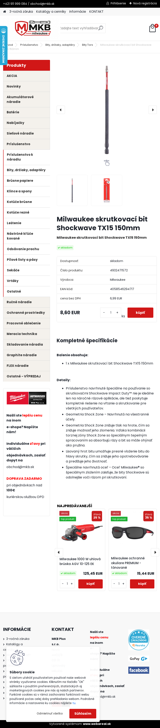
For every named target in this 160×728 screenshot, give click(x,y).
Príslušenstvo (29, 45)
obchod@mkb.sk (20, 467)
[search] (100, 30)
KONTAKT (96, 11)
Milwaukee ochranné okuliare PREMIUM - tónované (128, 563)
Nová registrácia (145, 3)
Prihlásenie (118, 3)
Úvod (9, 45)
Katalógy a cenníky (51, 11)
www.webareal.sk (97, 724)
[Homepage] (4, 12)
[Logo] (31, 28)
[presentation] (61, 110)
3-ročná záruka (21, 11)
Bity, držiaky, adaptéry (60, 45)
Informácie (77, 11)
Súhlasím (82, 713)
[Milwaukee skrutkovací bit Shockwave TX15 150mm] (107, 110)
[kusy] (110, 312)
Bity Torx (87, 45)
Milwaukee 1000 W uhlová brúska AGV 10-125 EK (80, 561)
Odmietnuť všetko (50, 714)
